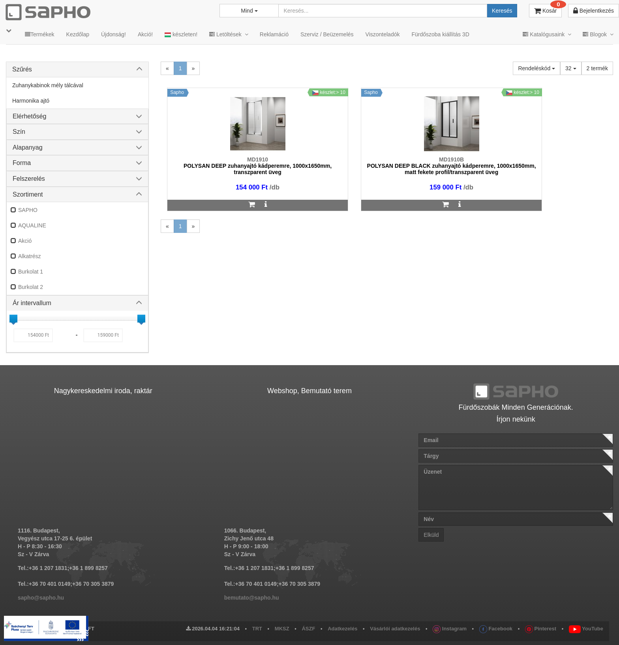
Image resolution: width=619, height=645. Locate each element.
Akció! (145, 34)
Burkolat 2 (30, 287)
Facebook (495, 629)
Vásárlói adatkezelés (395, 629)
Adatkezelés (342, 629)
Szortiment (28, 194)
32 (570, 68)
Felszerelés (29, 178)
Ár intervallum (32, 303)
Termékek (39, 34)
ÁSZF (308, 629)
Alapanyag (28, 147)
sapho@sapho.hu (41, 597)
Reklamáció (274, 34)
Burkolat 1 (30, 271)
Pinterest (540, 629)
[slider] (13, 318)
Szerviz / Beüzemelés (327, 34)
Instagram (450, 629)
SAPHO (28, 210)
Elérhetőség (29, 116)
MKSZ (282, 629)
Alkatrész (29, 256)
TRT (257, 629)
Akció (25, 241)
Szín (19, 131)
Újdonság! (113, 34)
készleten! (181, 34)
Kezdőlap (77, 34)
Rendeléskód (536, 68)
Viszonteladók (383, 34)
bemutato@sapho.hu (251, 597)
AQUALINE (32, 225)
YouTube (586, 629)
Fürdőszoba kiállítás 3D (440, 34)
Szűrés (22, 69)
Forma (22, 162)
